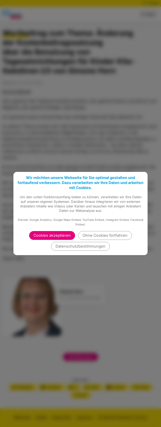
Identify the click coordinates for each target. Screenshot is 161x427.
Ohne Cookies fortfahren (105, 235)
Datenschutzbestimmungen (80, 246)
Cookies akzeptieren (52, 235)
